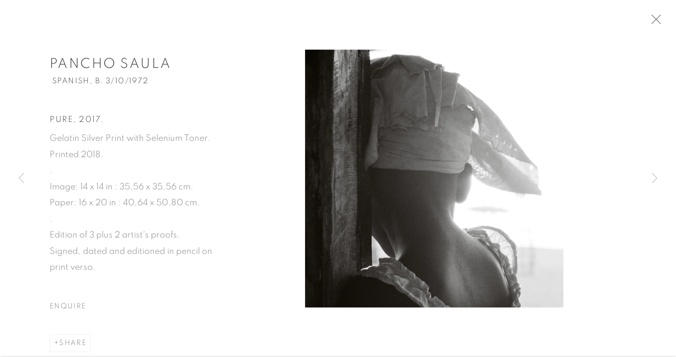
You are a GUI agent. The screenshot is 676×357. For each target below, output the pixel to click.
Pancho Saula (111, 66)
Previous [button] (21, 178)
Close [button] (656, 22)
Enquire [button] (68, 308)
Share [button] (72, 345)
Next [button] (654, 178)
